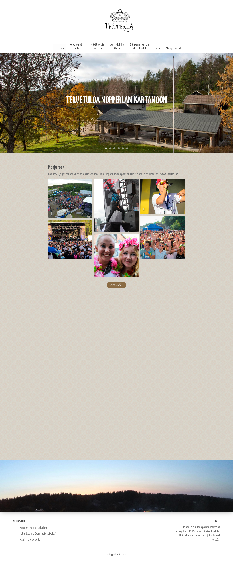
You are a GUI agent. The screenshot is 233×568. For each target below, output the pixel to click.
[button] (77, 46)
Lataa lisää (116, 285)
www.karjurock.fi (169, 174)
